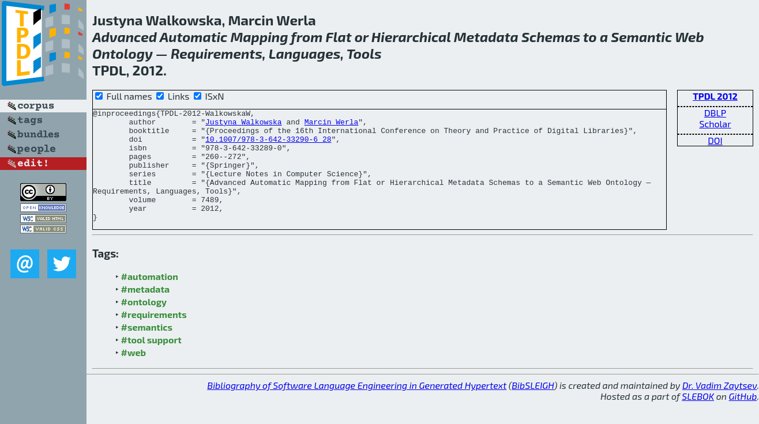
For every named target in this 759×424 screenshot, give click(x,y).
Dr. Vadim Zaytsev (719, 407)
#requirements (154, 336)
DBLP (715, 112)
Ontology (122, 53)
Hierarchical (411, 36)
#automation (149, 298)
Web (689, 36)
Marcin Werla (332, 125)
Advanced (124, 36)
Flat (338, 36)
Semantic (641, 36)
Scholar (715, 123)
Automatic (194, 36)
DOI (715, 140)
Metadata (486, 36)
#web (133, 374)
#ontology (144, 324)
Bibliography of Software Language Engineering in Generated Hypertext (356, 407)
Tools (364, 53)
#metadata (145, 311)
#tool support (151, 362)
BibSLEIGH (533, 407)
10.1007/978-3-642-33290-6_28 (268, 146)
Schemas (550, 36)
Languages (305, 53)
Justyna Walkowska (243, 125)
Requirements (216, 53)
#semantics (146, 349)
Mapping (259, 36)
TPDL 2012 (715, 95)
